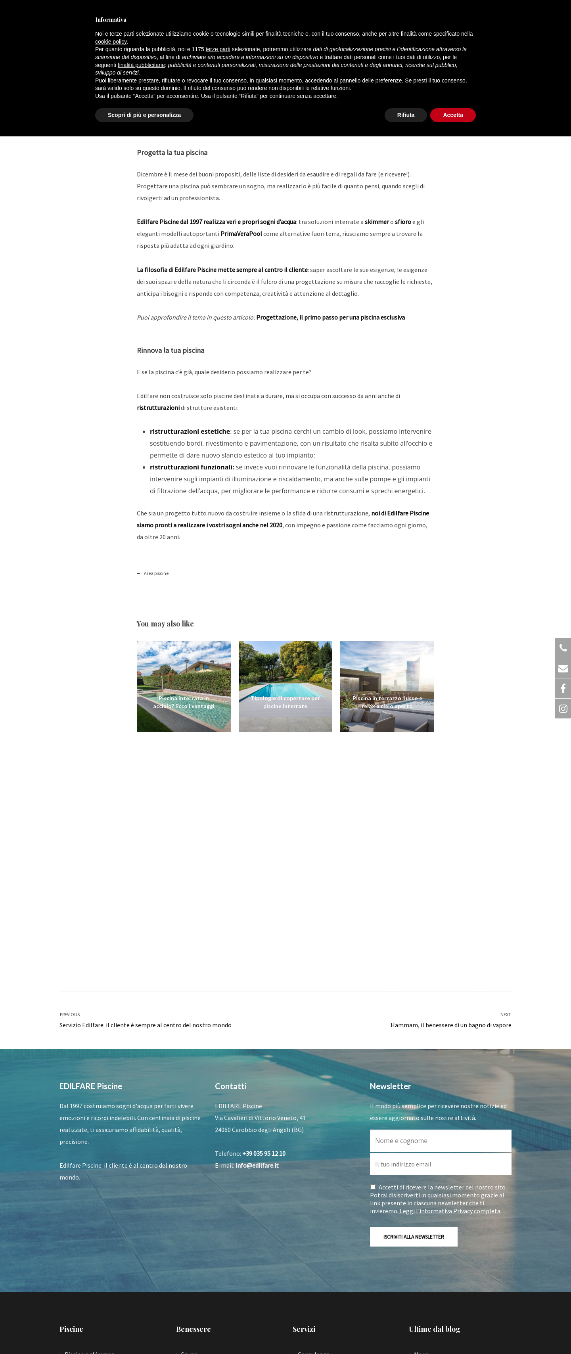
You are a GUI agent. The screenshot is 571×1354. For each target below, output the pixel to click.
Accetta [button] (453, 115)
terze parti (218, 49)
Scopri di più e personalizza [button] (144, 115)
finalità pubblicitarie (141, 65)
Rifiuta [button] (406, 115)
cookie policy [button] (110, 41)
